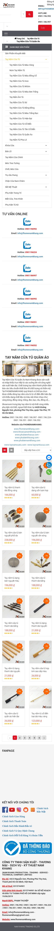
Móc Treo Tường (12, 163)
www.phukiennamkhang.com (27, 440)
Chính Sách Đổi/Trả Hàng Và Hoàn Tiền (22, 835)
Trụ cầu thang (11, 175)
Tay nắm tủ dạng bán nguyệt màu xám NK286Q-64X (12, 581)
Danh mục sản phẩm (19, 47)
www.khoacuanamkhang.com (26, 432)
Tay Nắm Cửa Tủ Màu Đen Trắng (24, 92)
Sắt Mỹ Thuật (11, 187)
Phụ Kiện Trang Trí (13, 193)
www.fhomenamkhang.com (26, 429)
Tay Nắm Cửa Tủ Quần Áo (21, 134)
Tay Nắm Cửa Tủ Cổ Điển (20, 124)
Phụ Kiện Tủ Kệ (11, 205)
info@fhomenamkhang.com (30, 233)
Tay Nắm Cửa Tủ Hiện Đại (21, 118)
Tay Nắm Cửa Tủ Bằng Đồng (22, 108)
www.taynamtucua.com (38, 445)
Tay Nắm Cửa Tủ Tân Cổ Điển (22, 129)
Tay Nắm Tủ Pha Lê (18, 140)
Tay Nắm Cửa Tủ (33, 39)
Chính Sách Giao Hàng (13, 816)
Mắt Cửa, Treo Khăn (14, 199)
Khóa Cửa (9, 145)
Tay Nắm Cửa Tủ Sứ (18, 102)
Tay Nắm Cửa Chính (14, 157)
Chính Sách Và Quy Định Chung (18, 831)
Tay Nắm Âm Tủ (16, 97)
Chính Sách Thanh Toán (14, 821)
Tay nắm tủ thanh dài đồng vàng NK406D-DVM (12, 490)
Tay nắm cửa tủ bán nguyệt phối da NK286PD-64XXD (13, 535)
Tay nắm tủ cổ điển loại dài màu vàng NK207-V (40, 716)
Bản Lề (8, 151)
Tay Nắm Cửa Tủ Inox (19, 81)
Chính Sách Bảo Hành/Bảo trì (17, 826)
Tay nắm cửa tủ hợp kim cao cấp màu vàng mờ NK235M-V (41, 671)
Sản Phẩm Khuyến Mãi (15, 53)
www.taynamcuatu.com (15, 445)
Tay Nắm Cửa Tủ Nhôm (20, 86)
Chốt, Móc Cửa (11, 169)
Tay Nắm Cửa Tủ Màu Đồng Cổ (23, 76)
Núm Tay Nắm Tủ (17, 70)
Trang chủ (21, 39)
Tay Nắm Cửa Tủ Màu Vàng (22, 65)
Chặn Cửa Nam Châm (15, 181)
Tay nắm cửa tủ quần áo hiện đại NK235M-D (11, 716)
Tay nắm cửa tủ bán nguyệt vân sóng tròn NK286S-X (40, 535)
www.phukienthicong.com (26, 437)
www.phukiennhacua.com (26, 435)
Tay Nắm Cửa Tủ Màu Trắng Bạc (24, 113)
